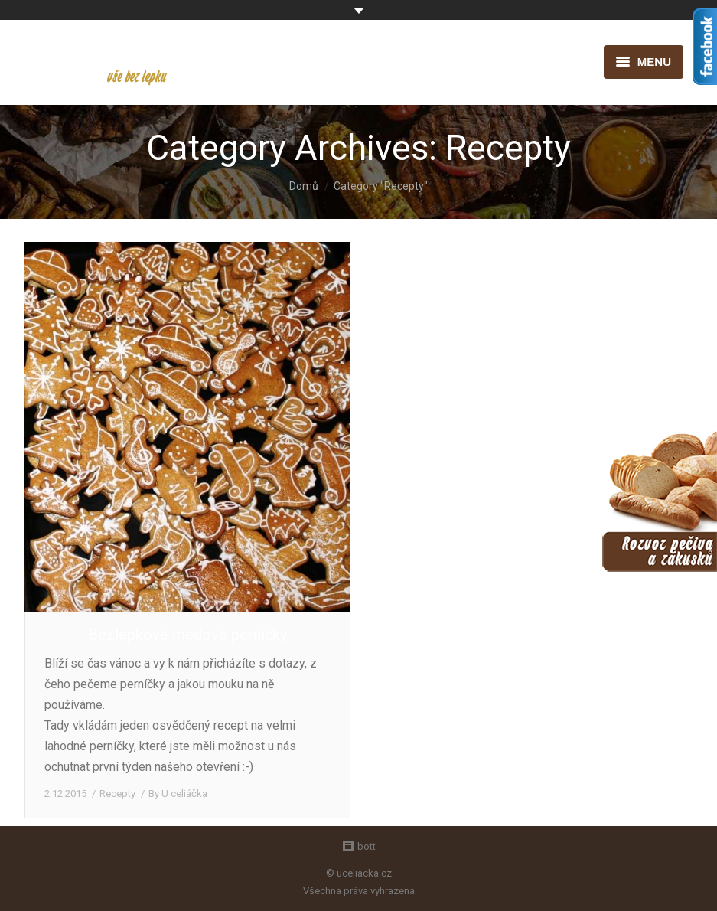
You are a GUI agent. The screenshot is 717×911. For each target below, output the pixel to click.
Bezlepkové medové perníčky (187, 634)
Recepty (117, 793)
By (177, 793)
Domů (303, 186)
